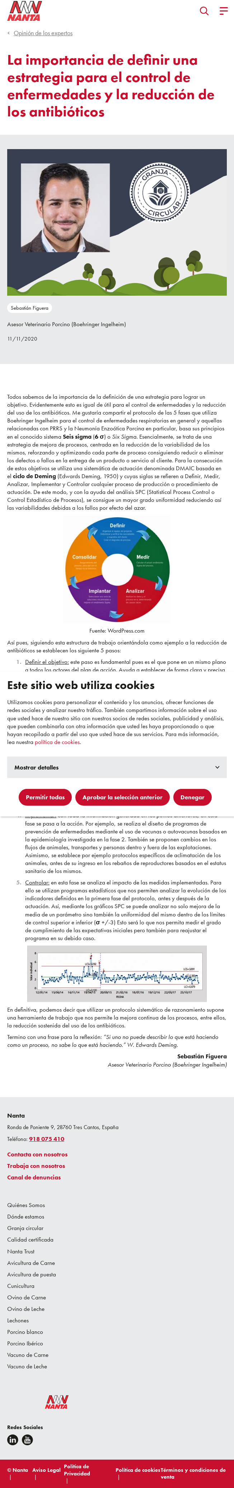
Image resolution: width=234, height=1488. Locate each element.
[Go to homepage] (24, 11)
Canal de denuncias (34, 1177)
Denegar (193, 797)
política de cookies (57, 742)
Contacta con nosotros (37, 1154)
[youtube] (27, 1439)
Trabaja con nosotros (36, 1166)
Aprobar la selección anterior (123, 797)
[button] (204, 11)
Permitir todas (45, 797)
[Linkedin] (12, 1439)
